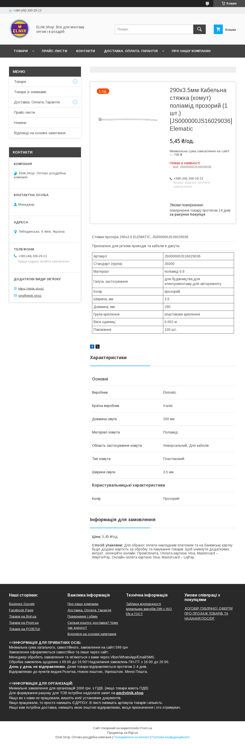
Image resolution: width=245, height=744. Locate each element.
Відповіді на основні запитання (92, 64)
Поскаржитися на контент (131, 737)
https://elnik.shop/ (31, 288)
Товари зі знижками (30, 92)
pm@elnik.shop (30, 295)
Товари (21, 51)
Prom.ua (146, 728)
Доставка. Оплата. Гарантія (131, 51)
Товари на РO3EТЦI (24, 629)
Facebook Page (21, 610)
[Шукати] (199, 29)
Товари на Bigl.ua (22, 616)
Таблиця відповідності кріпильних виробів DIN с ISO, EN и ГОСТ (149, 609)
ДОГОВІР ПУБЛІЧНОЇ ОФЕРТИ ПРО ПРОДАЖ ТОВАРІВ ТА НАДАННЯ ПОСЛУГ (208, 613)
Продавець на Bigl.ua (122, 732)
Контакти (85, 51)
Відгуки (45, 64)
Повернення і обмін (83, 616)
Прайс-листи (54, 51)
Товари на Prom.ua (23, 623)
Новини (21, 64)
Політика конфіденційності (171, 737)
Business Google (21, 604)
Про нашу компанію (191, 51)
